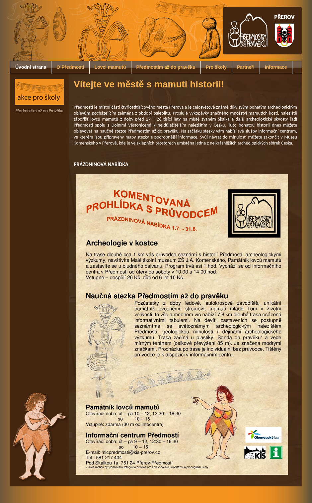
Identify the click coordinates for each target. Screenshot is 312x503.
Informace (276, 67)
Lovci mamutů (110, 67)
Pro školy (216, 67)
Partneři (246, 67)
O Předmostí (70, 67)
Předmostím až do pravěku (165, 67)
